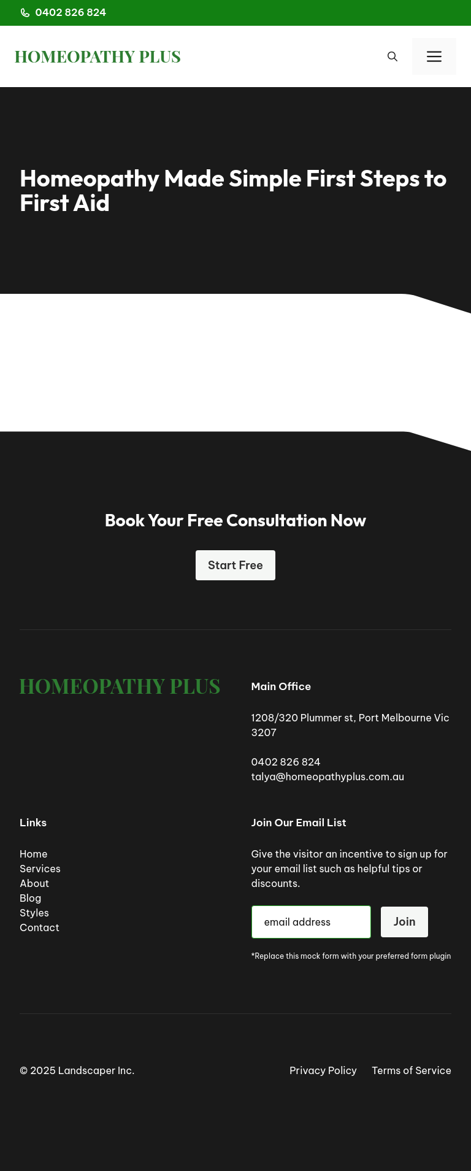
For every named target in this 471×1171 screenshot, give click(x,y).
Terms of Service (411, 1070)
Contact (39, 927)
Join (404, 922)
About (34, 883)
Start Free (235, 565)
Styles (34, 913)
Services (40, 868)
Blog (30, 898)
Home (34, 854)
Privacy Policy (323, 1070)
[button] (392, 56)
